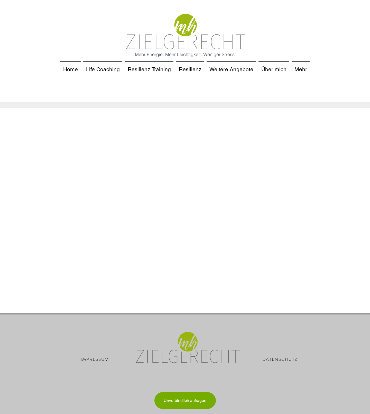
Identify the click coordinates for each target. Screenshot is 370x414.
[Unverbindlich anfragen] (185, 400)
